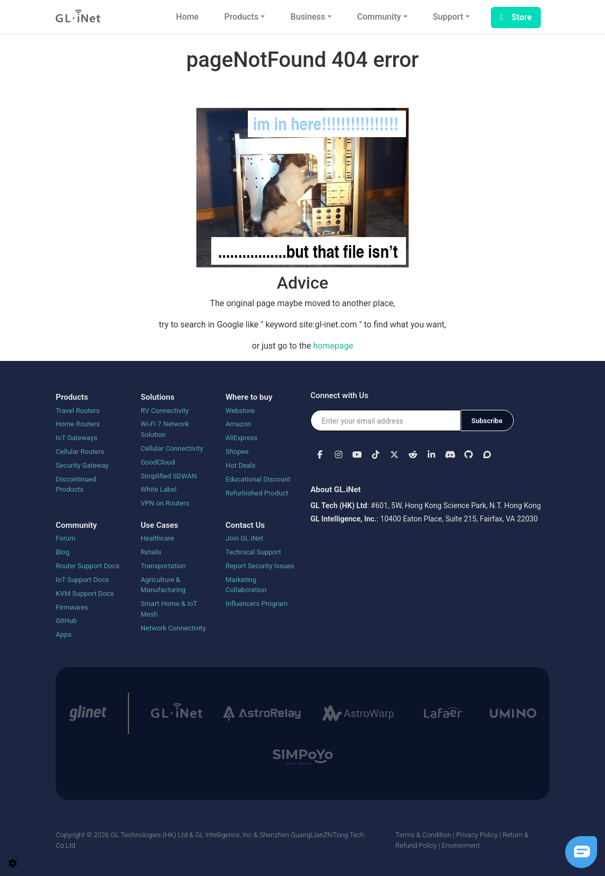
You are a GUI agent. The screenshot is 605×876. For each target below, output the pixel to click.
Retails (151, 552)
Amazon (238, 424)
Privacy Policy (476, 835)
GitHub (66, 621)
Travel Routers (78, 411)
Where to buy (249, 397)
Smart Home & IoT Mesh (169, 609)
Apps (64, 634)
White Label (159, 489)
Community (76, 525)
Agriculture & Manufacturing (163, 585)
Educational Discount (258, 479)
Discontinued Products (76, 484)
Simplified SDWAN (169, 476)
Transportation (163, 566)
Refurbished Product (257, 493)
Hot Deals (241, 465)
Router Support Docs (87, 566)
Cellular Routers (80, 452)
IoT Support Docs (82, 580)
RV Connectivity (165, 411)
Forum (65, 538)
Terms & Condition (423, 835)
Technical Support (253, 552)
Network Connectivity (173, 628)
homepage (333, 346)
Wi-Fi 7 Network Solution (165, 429)
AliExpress (242, 438)
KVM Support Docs (85, 593)
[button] (319, 454)
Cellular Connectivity (172, 448)
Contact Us (245, 525)
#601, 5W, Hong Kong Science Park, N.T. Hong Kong (456, 505)
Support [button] (448, 17)
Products (72, 397)
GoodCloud (158, 462)
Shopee (237, 452)
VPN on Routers (165, 503)
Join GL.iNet (244, 538)
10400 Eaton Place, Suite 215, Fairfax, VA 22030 (459, 519)
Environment (461, 845)
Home (187, 17)
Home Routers (78, 424)
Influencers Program (257, 604)
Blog (63, 552)
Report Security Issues (260, 566)
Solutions (158, 397)
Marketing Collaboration (246, 585)
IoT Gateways (76, 438)
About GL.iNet (335, 489)
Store (516, 17)
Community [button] (379, 17)
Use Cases (159, 525)
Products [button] (241, 17)
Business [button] (307, 17)
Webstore (240, 411)
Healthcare (157, 538)
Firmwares (72, 607)
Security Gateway (82, 465)
